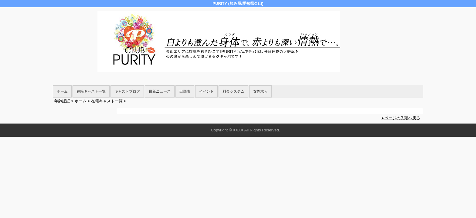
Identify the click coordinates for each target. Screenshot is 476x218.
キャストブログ (127, 91)
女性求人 (260, 91)
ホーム (62, 91)
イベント (206, 91)
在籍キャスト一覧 (91, 91)
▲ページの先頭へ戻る (400, 118)
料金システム (233, 91)
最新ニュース (160, 91)
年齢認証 (62, 101)
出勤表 (184, 91)
